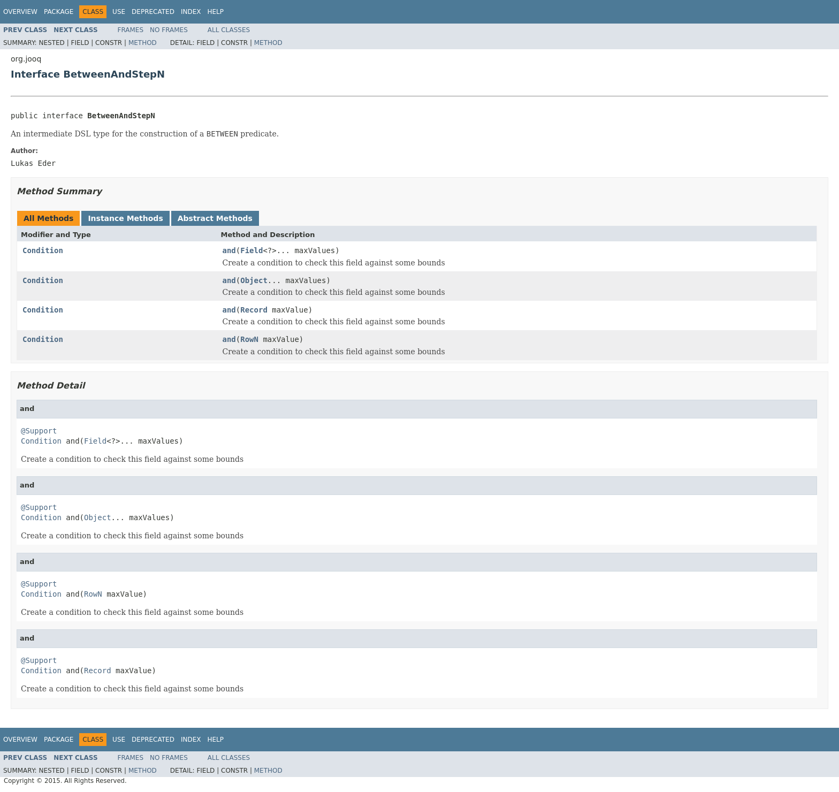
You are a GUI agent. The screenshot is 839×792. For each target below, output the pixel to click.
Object (254, 280)
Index (191, 12)
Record (254, 310)
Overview (20, 12)
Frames (131, 30)
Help (215, 12)
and (229, 250)
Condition (42, 250)
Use (118, 12)
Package (58, 12)
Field (251, 250)
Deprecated (153, 12)
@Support (39, 431)
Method (142, 43)
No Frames (169, 30)
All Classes (229, 30)
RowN (249, 339)
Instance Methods (125, 218)
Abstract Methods (215, 218)
